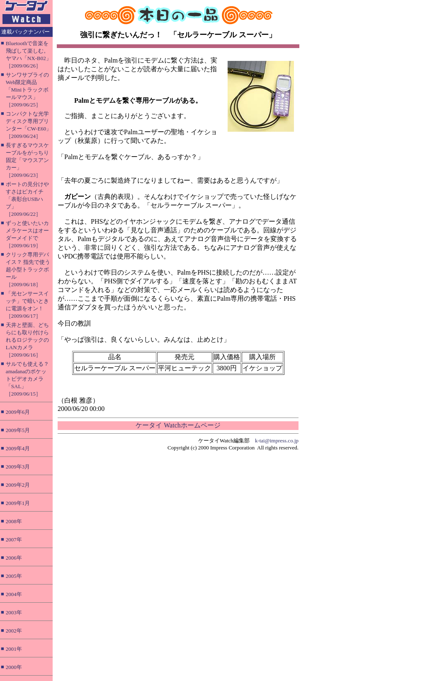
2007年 (14, 539)
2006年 (14, 558)
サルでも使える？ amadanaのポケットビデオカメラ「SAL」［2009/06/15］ (27, 379)
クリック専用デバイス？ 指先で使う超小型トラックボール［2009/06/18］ (28, 269)
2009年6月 (18, 412)
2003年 (14, 612)
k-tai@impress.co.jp (277, 440)
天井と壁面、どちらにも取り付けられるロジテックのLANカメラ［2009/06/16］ (27, 340)
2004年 (14, 594)
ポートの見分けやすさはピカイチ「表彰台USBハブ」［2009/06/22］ (27, 199)
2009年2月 (18, 485)
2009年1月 (18, 503)
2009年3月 (18, 467)
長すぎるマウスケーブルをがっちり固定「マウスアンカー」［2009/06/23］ (27, 160)
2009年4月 (18, 448)
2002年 (14, 631)
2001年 (14, 649)
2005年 (14, 576)
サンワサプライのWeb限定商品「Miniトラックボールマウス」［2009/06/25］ (27, 90)
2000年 (14, 667)
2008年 (14, 521)
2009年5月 (18, 430)
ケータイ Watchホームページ (178, 425)
